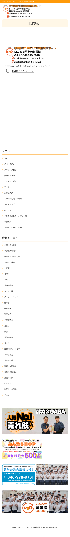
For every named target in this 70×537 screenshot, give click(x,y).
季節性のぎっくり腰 (12, 256)
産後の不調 (8, 378)
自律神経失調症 (10, 245)
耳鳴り (7, 274)
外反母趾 (7, 308)
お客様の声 (8, 193)
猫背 (6, 332)
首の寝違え (8, 355)
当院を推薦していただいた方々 (16, 216)
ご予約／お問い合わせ (13, 199)
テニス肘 (7, 395)
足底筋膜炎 (8, 320)
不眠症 (7, 280)
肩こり (7, 343)
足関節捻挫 (8, 360)
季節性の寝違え (10, 251)
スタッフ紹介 (9, 164)
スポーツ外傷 (9, 262)
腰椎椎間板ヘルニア (12, 349)
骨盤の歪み (8, 337)
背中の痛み (8, 285)
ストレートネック (11, 297)
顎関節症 (7, 314)
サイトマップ (9, 204)
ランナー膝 (8, 291)
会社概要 (7, 222)
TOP (6, 158)
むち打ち (7, 383)
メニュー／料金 (10, 170)
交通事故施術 (9, 176)
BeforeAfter (8, 210)
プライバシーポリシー (13, 228)
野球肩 (7, 303)
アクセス (7, 187)
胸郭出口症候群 (10, 389)
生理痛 (7, 268)
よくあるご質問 (10, 181)
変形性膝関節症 (10, 366)
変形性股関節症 (10, 372)
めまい (7, 326)
